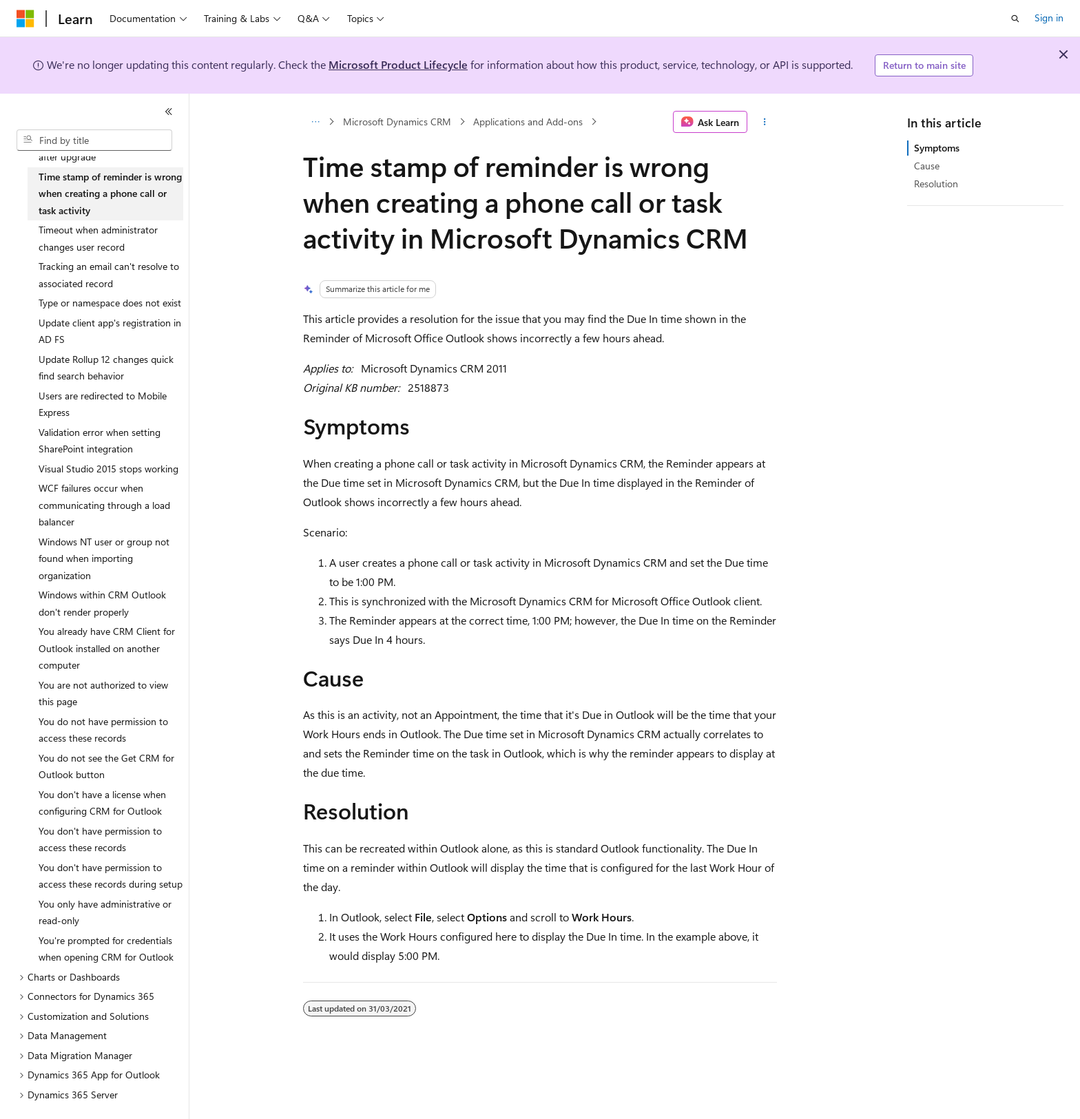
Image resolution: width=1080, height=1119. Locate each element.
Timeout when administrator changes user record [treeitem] (98, 238)
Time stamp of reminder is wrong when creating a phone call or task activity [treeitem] (110, 193)
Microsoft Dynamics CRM (397, 121)
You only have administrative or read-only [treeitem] (105, 912)
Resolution (936, 183)
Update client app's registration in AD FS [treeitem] (110, 331)
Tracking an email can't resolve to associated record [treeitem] (109, 275)
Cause (926, 165)
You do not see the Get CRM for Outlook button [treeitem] (106, 766)
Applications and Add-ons (528, 121)
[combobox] (94, 140)
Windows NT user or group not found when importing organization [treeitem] (104, 558)
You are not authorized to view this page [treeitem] (103, 693)
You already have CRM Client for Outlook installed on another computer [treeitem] (107, 648)
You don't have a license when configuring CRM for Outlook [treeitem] (102, 803)
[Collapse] (168, 111)
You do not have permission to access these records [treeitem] (103, 730)
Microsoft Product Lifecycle (398, 64)
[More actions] (765, 122)
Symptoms (936, 147)
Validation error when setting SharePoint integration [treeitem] (99, 441)
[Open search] (1015, 18)
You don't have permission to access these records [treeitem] (100, 839)
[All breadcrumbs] (315, 122)
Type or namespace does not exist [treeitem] (110, 302)
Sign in (1049, 17)
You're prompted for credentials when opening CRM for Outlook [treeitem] (106, 949)
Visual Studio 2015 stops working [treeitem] (108, 468)
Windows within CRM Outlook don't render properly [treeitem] (102, 603)
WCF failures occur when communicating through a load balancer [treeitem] (104, 504)
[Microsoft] (25, 19)
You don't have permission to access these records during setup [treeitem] (111, 876)
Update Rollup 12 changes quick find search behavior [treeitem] (106, 368)
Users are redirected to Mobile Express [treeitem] (103, 404)
